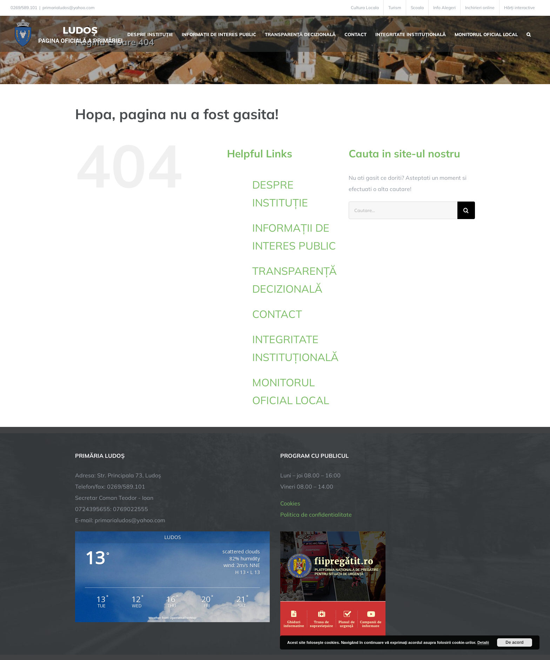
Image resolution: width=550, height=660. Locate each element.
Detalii (483, 642)
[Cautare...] (403, 210)
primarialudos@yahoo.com (68, 7)
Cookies (290, 448)
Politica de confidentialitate (316, 459)
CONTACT (277, 314)
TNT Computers (151, 632)
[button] (528, 34)
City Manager (184, 632)
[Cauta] (466, 210)
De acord (514, 642)
